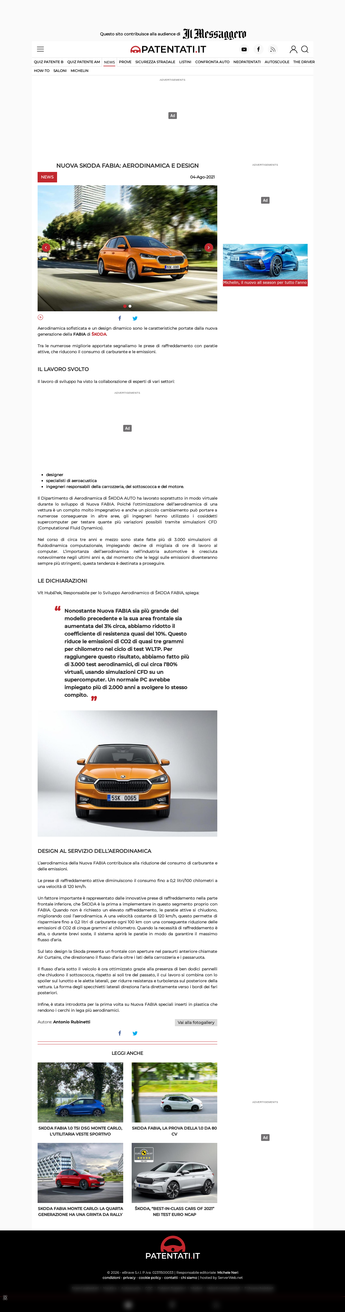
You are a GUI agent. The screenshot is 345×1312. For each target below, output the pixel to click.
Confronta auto (212, 62)
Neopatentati (247, 62)
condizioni (111, 1277)
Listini (185, 62)
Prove (125, 62)
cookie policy (150, 1277)
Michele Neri (227, 1272)
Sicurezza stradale (155, 62)
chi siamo (189, 1277)
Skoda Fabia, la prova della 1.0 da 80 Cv (174, 1131)
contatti (171, 1277)
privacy (129, 1277)
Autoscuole (277, 62)
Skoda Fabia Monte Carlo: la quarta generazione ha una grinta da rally (80, 1211)
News (109, 62)
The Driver (304, 62)
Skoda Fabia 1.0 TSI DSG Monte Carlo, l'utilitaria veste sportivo (80, 1131)
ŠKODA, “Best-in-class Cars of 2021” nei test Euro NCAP (174, 1211)
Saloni (60, 71)
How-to (41, 71)
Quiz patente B (48, 62)
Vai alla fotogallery (196, 1022)
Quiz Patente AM (83, 62)
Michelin (79, 71)
